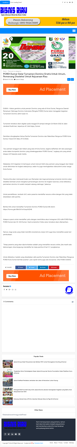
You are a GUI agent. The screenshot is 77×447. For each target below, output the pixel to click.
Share (20, 267)
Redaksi (6, 286)
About (55, 442)
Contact (66, 442)
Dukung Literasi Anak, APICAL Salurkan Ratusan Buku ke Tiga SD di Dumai (36, 399)
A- (72, 79)
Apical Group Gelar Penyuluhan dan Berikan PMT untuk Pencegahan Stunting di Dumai (40, 362)
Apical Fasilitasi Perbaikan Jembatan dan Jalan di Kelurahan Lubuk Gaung (36, 380)
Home (51, 442)
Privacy (61, 442)
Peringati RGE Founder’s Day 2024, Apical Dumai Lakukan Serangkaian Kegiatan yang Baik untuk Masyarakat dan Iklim (43, 391)
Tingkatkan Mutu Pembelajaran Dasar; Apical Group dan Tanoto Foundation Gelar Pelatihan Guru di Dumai (43, 372)
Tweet (31, 267)
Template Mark (38, 443)
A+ (69, 79)
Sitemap (71, 442)
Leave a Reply (20, 79)
